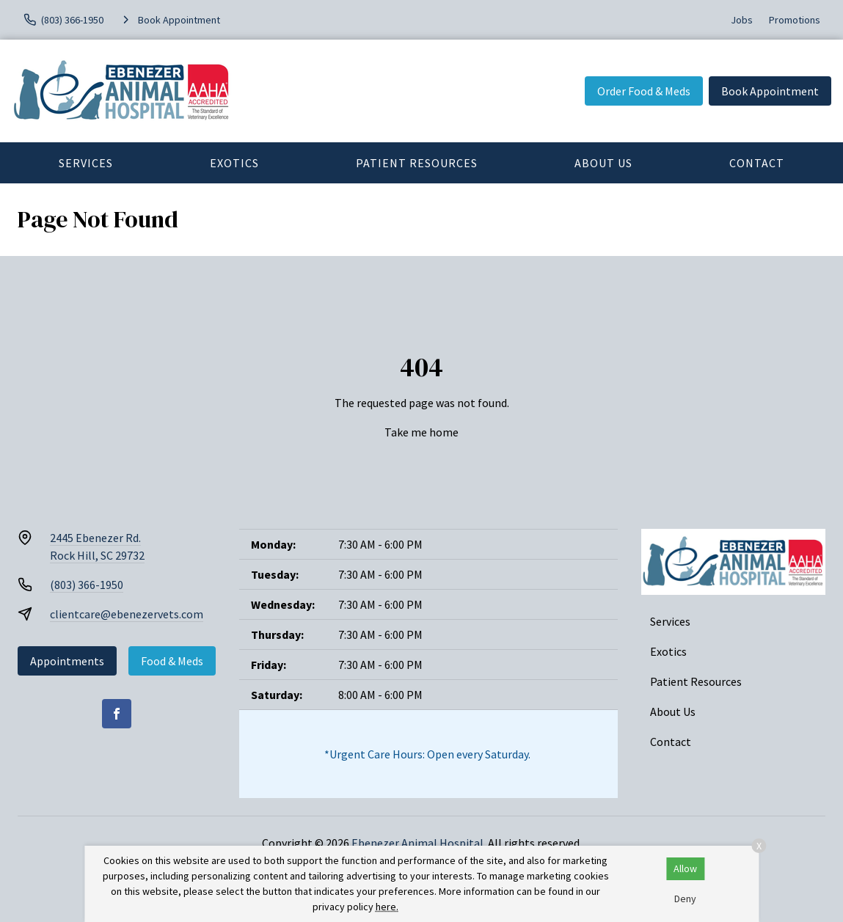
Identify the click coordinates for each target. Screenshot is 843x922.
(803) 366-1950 (86, 584)
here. (387, 906)
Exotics (234, 163)
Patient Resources (417, 163)
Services (86, 163)
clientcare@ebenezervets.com (126, 614)
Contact (756, 163)
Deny (685, 898)
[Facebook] (116, 713)
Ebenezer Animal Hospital (417, 842)
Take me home (421, 432)
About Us (603, 163)
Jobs (742, 19)
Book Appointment (770, 91)
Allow (685, 868)
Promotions (794, 19)
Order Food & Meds (643, 91)
